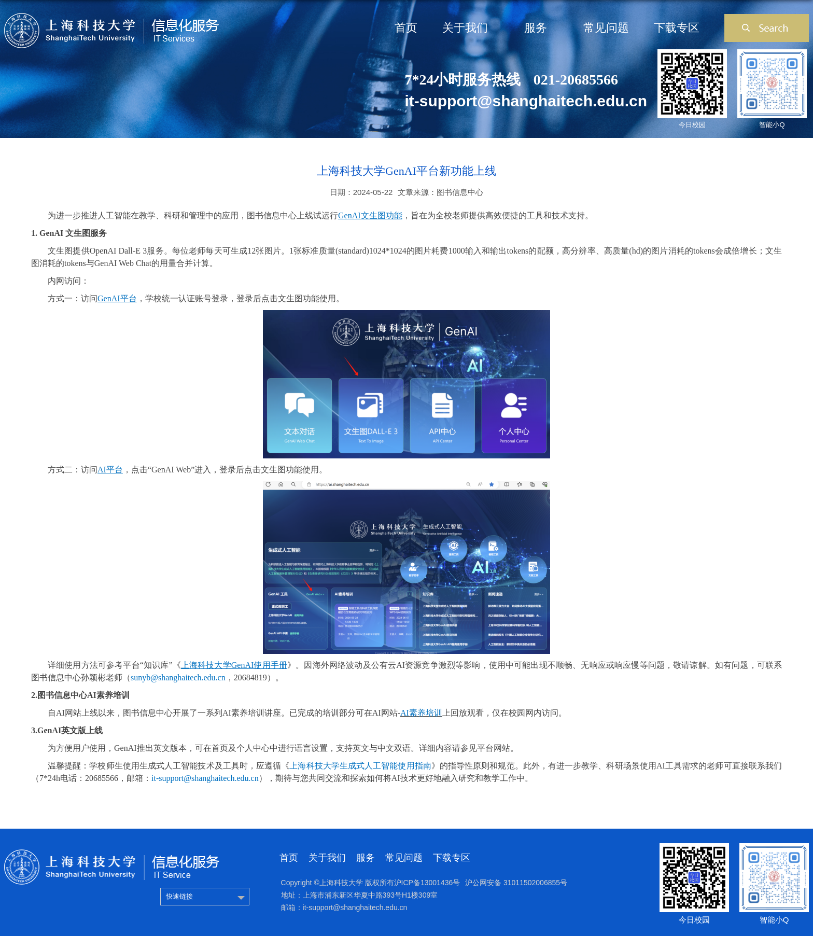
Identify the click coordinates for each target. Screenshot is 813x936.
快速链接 (179, 896)
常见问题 (606, 27)
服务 (535, 27)
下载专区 (676, 27)
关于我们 (465, 27)
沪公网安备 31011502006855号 (516, 882)
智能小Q (771, 125)
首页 (406, 27)
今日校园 (692, 125)
